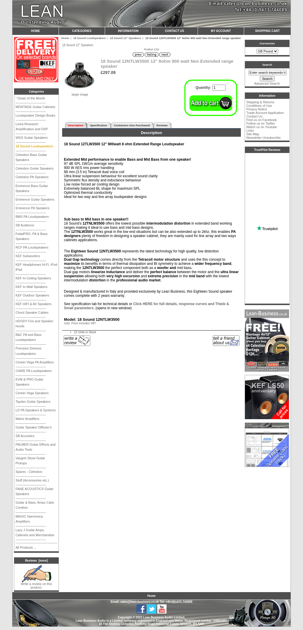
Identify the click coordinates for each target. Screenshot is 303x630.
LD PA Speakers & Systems (35, 410)
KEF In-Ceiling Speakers (33, 278)
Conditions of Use (259, 105)
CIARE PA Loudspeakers (33, 371)
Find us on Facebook (261, 120)
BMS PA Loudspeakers (32, 216)
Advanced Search (267, 83)
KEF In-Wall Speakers (31, 287)
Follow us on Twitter (260, 123)
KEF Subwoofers (27, 256)
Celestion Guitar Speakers (34, 168)
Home (35, 31)
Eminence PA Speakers (32, 208)
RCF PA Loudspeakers (31, 247)
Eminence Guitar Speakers (34, 199)
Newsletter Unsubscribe (263, 137)
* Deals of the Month (30, 98)
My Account (221, 31)
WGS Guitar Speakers (31, 137)
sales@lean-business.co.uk (139, 601)
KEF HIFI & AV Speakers (33, 304)
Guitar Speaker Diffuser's (33, 427)
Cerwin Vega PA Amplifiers (34, 362)
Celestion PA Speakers (32, 177)
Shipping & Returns (260, 102)
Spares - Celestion (28, 471)
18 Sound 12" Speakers (125, 38)
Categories (81, 31)
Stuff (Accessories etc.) (32, 480)
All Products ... (25, 547)
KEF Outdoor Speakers (32, 295)
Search (267, 64)
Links (250, 130)
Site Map (252, 134)
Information (128, 31)
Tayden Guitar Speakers (32, 401)
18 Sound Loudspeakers (89, 38)
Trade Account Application (265, 113)
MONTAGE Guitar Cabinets (35, 107)
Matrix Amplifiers (27, 418)
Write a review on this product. (36, 584)
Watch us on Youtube (261, 127)
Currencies (267, 43)
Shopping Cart (267, 31)
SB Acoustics (24, 436)
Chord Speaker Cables (31, 312)
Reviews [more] (36, 560)
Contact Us (174, 31)
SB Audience (24, 225)
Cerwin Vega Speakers (32, 393)
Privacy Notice (256, 109)
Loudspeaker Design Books (35, 115)
